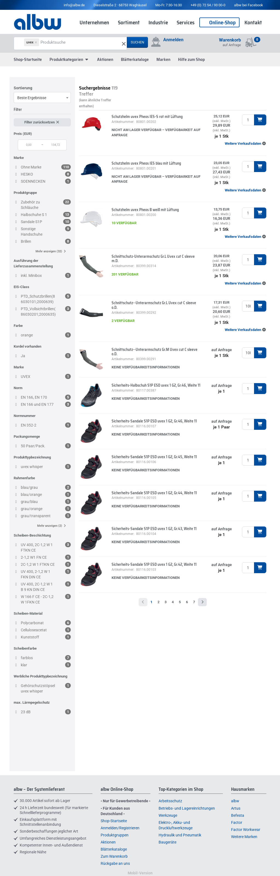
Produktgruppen (115, 835)
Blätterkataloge (135, 59)
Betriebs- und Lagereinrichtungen (187, 808)
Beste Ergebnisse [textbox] (31, 98)
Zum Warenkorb (114, 856)
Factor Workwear (245, 829)
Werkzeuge (168, 815)
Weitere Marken (244, 836)
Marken (163, 59)
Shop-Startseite (28, 59)
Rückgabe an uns (115, 863)
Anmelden (173, 39)
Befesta (237, 815)
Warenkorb (230, 40)
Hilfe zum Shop (191, 59)
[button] (245, 143)
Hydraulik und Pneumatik (180, 835)
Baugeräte (167, 842)
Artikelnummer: (123, 121)
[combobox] (42, 97)
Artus (235, 808)
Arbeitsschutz (170, 801)
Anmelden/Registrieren (120, 828)
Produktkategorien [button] (69, 59)
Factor (236, 822)
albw (235, 801)
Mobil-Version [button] (140, 873)
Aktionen (105, 59)
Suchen (137, 42)
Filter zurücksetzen (42, 122)
